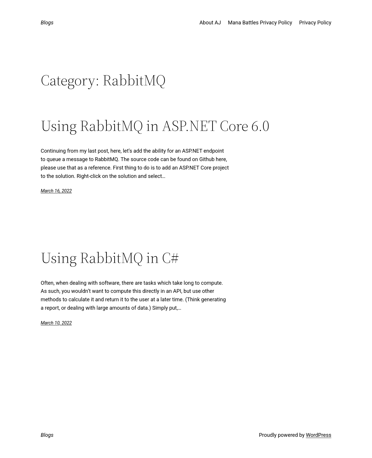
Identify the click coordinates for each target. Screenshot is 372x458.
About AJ (210, 22)
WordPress (318, 435)
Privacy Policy (315, 22)
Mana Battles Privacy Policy (260, 22)
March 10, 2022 (56, 323)
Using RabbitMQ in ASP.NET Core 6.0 (155, 125)
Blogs (47, 22)
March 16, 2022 (56, 191)
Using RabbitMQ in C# (110, 257)
